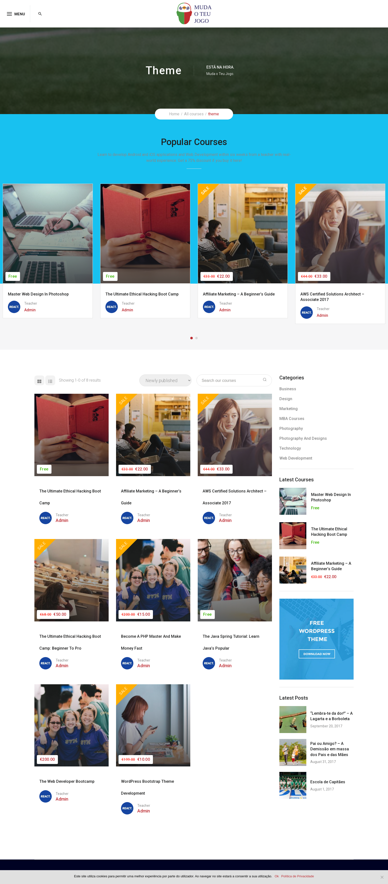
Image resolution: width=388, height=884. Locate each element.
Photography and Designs (303, 438)
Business (287, 389)
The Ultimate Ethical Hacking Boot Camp (142, 294)
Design (285, 398)
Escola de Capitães (327, 782)
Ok (277, 876)
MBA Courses (291, 418)
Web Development (295, 458)
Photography (291, 428)
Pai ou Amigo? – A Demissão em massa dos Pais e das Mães (329, 749)
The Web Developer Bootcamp (67, 781)
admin (62, 520)
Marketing (288, 408)
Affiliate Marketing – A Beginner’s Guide (239, 294)
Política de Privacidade (297, 876)
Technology (290, 448)
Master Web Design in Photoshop (38, 294)
